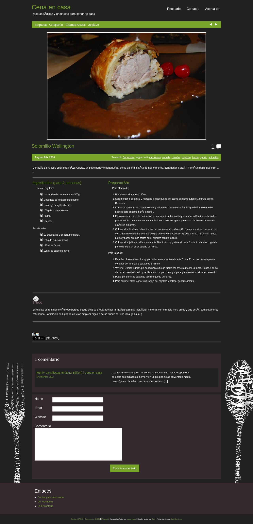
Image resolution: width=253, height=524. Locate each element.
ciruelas (176, 157)
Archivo (93, 24)
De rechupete (45, 501)
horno (195, 157)
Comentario (43, 426)
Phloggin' (105, 519)
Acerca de (212, 8)
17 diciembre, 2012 (45, 377)
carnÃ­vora (155, 157)
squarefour (131, 519)
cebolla (166, 157)
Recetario (173, 8)
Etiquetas (41, 24)
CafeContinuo (176, 519)
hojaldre (186, 157)
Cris (153, 519)
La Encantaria (45, 505)
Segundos (128, 157)
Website (40, 417)
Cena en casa (51, 7)
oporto (203, 157)
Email (38, 408)
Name (39, 398)
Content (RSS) (77, 519)
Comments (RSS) (92, 519)
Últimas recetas (75, 24)
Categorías (56, 24)
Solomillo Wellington (53, 146)
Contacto (193, 8)
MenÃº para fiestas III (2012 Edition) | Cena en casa (69, 372)
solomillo (213, 157)
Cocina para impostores (51, 497)
